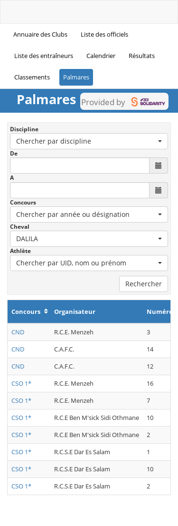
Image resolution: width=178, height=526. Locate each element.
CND (17, 332)
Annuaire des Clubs (40, 34)
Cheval (19, 227)
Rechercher (143, 283)
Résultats (142, 55)
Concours (23, 202)
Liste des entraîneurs (43, 55)
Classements (32, 77)
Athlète (20, 251)
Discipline (24, 129)
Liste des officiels (104, 34)
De (14, 153)
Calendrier (100, 55)
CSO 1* (21, 383)
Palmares (76, 77)
